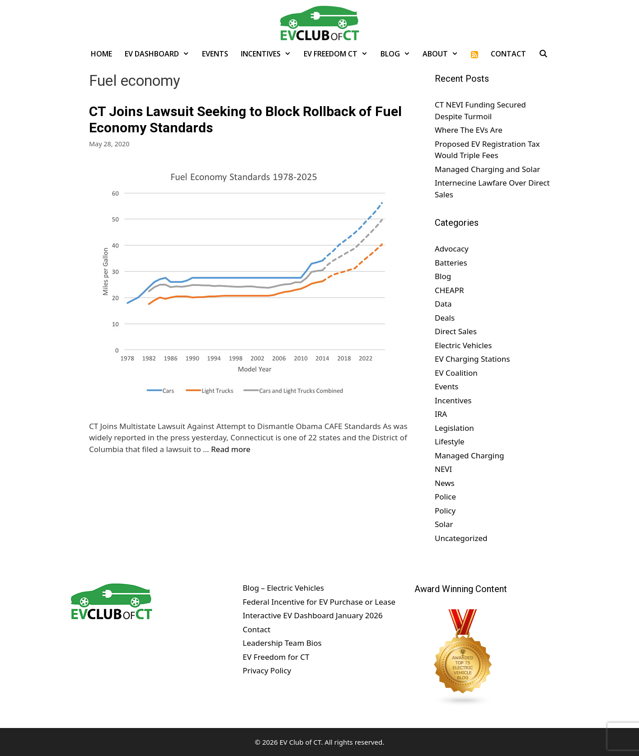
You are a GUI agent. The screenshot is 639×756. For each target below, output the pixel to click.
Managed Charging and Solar (487, 169)
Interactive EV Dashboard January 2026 (313, 615)
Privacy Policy (267, 670)
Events (215, 54)
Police (445, 496)
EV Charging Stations (472, 359)
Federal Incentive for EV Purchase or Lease (319, 602)
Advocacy (452, 248)
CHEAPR (449, 290)
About (444, 54)
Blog (399, 54)
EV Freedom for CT (276, 657)
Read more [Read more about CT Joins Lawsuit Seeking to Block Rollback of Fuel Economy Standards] (230, 449)
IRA (441, 414)
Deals (445, 318)
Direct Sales (456, 331)
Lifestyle (450, 441)
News (445, 483)
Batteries (451, 262)
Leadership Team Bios (282, 643)
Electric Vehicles (463, 345)
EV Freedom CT (339, 54)
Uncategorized (461, 538)
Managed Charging (469, 455)
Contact (508, 54)
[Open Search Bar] (543, 54)
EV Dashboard (160, 54)
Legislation (454, 428)
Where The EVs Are (469, 130)
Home (101, 54)
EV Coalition (456, 373)
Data (443, 304)
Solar (444, 524)
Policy (445, 510)
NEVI (443, 469)
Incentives (269, 54)
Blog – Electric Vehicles (283, 588)
